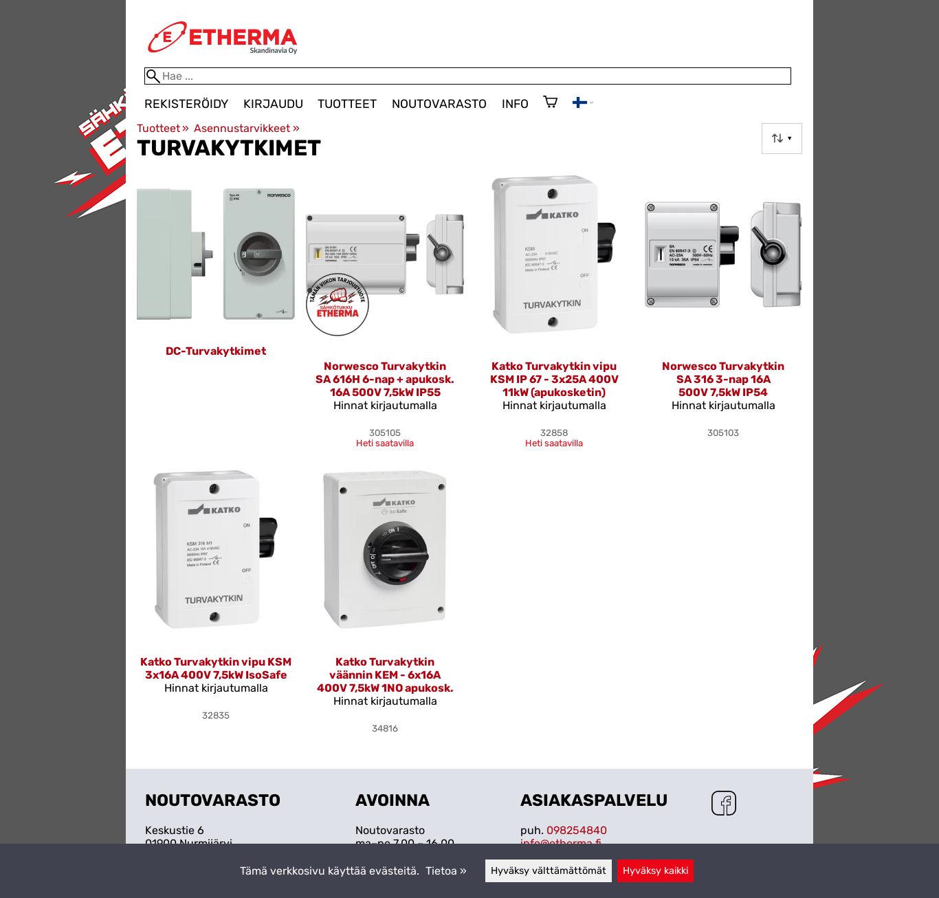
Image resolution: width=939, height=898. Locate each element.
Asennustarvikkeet (246, 128)
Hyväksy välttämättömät (548, 871)
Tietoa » (446, 870)
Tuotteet (347, 104)
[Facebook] (723, 804)
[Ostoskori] (550, 103)
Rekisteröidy (186, 104)
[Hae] (467, 76)
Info (515, 104)
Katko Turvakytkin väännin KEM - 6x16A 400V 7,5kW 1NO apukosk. (385, 674)
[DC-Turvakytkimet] (216, 317)
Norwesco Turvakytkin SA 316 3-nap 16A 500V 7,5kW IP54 (723, 379)
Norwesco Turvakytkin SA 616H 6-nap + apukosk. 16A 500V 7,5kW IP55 (385, 379)
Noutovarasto (439, 104)
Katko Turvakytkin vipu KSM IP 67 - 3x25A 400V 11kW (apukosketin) (554, 379)
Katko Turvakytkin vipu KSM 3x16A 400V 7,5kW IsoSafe (215, 668)
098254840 (576, 830)
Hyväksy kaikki (655, 871)
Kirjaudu (273, 104)
